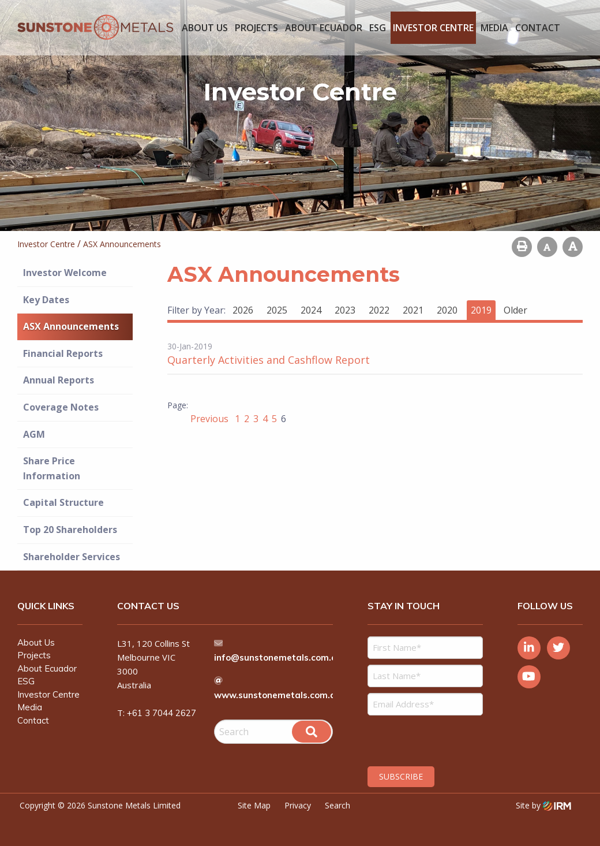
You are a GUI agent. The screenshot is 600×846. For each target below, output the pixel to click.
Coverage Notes (61, 407)
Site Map (254, 805)
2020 (447, 310)
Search (337, 805)
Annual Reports (58, 380)
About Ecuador (323, 27)
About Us (205, 27)
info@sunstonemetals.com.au (278, 657)
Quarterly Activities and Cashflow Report (268, 360)
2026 (242, 310)
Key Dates (46, 299)
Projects (256, 27)
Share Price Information (51, 468)
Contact (537, 27)
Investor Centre (433, 27)
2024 (311, 310)
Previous (210, 418)
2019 (481, 310)
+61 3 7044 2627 (161, 712)
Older (515, 310)
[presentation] (437, 739)
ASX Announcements (71, 326)
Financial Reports (63, 353)
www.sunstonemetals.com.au (277, 695)
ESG (377, 27)
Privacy (297, 805)
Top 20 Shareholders (70, 529)
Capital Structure (63, 502)
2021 (413, 310)
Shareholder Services (71, 556)
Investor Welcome (65, 272)
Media (494, 27)
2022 (379, 310)
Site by (543, 805)
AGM (34, 434)
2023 (345, 310)
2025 (277, 310)
